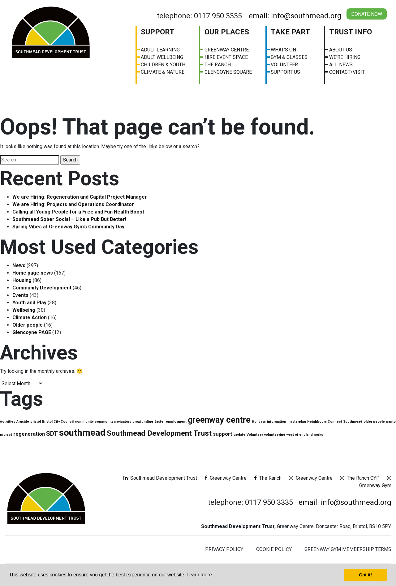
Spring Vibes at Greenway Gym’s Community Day (68, 227)
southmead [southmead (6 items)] (82, 432)
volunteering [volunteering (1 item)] (274, 435)
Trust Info (350, 32)
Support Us (285, 72)
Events (20, 295)
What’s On (283, 50)
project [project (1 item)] (6, 435)
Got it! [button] (365, 574)
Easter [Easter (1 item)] (159, 422)
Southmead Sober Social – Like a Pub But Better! (69, 219)
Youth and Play (29, 303)
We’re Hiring (344, 57)
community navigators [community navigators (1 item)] (113, 422)
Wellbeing (23, 310)
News (18, 265)
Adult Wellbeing (162, 57)
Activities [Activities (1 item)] (7, 422)
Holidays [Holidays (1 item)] (259, 422)
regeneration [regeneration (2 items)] (29, 434)
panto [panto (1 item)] (391, 422)
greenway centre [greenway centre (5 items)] (219, 420)
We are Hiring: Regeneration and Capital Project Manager (79, 197)
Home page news (32, 273)
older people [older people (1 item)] (374, 422)
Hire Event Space (226, 57)
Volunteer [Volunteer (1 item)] (255, 435)
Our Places (226, 32)
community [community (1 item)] (84, 422)
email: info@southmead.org (295, 15)
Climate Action (29, 317)
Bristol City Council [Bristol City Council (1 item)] (58, 422)
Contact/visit (347, 72)
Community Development (41, 288)
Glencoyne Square (228, 72)
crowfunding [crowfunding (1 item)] (142, 422)
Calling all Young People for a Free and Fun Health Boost (78, 212)
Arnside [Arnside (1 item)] (22, 422)
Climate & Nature (162, 72)
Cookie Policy (274, 549)
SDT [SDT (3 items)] (52, 433)
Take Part (290, 32)
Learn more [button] (199, 574)
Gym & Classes (289, 57)
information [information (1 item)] (276, 422)
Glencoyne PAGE (31, 332)
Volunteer (284, 65)
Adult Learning (160, 50)
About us (340, 50)
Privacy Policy (224, 549)
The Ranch (217, 65)
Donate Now (366, 14)
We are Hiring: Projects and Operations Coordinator (73, 204)
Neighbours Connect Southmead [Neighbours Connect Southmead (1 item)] (334, 422)
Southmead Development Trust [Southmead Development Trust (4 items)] (159, 433)
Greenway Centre (226, 50)
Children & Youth (163, 65)
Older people (27, 325)
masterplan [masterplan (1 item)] (296, 422)
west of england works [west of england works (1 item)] (304, 435)
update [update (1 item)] (239, 435)
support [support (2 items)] (222, 434)
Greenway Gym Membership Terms (347, 549)
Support (157, 32)
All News (341, 65)
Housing (22, 280)
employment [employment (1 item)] (176, 422)
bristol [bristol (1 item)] (35, 422)
